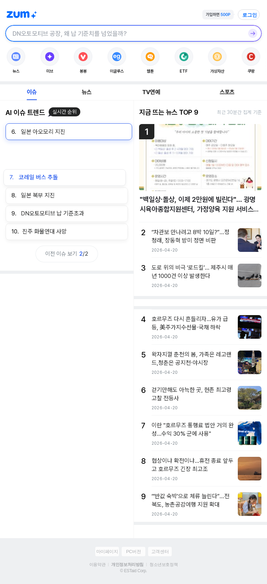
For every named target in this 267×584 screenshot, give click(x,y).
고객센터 (160, 551)
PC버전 (133, 551)
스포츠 (227, 92)
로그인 (249, 15)
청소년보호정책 (163, 564)
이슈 (32, 92)
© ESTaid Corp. (133, 570)
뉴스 (86, 92)
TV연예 (151, 92)
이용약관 (97, 564)
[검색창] (124, 33)
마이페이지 (107, 551)
